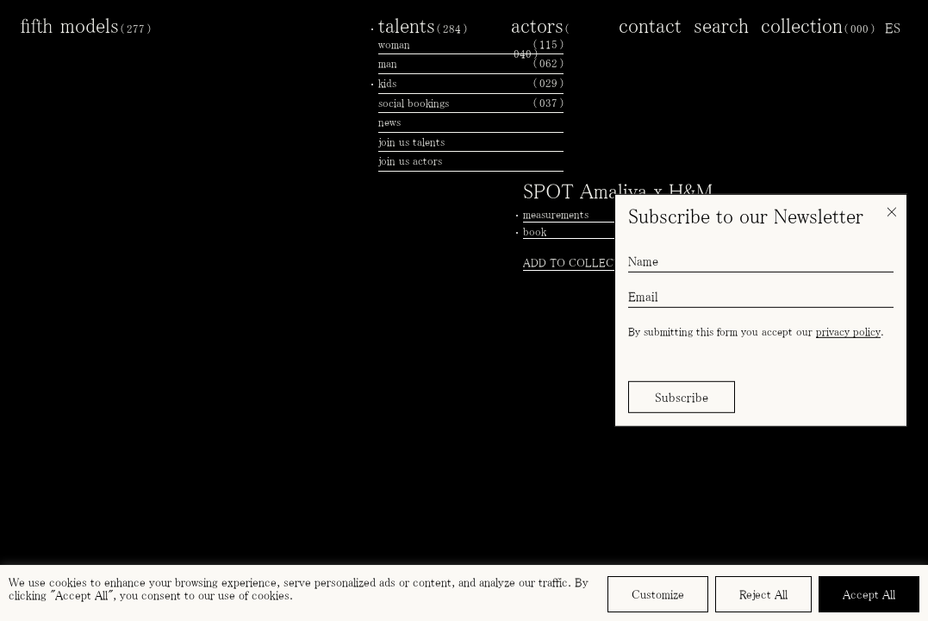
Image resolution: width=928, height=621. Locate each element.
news (389, 122)
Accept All (869, 594)
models (105, 25)
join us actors (410, 160)
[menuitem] (892, 27)
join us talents (411, 141)
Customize (658, 594)
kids (471, 84)
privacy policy (848, 331)
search (721, 25)
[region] (464, 593)
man (471, 64)
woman (471, 45)
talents (422, 25)
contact (650, 25)
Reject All (763, 594)
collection (818, 25)
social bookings (471, 103)
